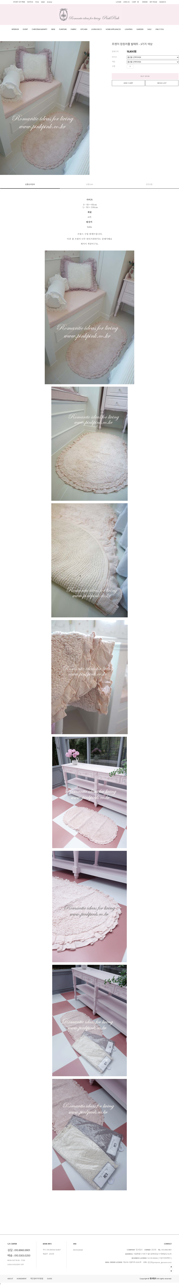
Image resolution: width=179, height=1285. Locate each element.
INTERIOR (15, 29)
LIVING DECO (96, 29)
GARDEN (139, 29)
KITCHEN (84, 29)
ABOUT (10, 1279)
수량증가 (136, 66)
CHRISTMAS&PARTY (39, 29)
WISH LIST (162, 83)
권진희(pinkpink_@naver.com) (160, 1262)
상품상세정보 (30, 184)
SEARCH (162, 2)
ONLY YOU (159, 29)
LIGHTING (128, 29)
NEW (53, 29)
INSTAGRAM (78, 1250)
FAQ (37, 2)
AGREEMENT (21, 1279)
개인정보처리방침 (36, 1279)
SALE (149, 29)
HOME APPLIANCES (113, 29)
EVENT (25, 29)
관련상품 (149, 184)
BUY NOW (145, 76)
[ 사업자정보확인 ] (165, 1258)
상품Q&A (89, 184)
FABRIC (74, 29)
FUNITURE (63, 29)
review (49, 2)
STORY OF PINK (19, 2)
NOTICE (30, 2)
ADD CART (128, 83)
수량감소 (140, 66)
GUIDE (49, 1279)
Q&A (43, 2)
